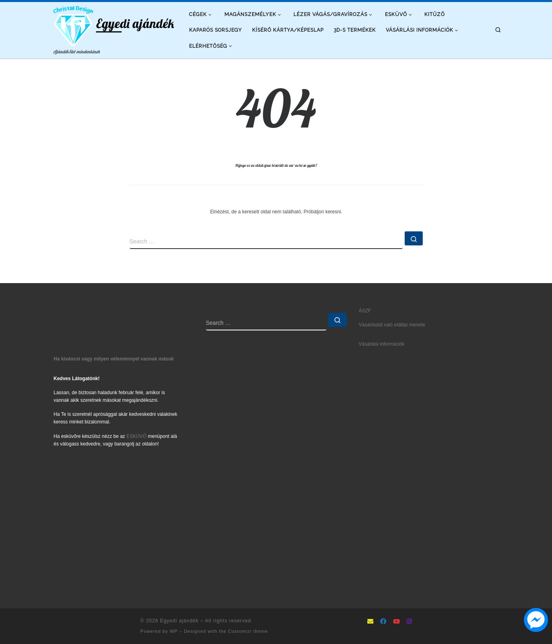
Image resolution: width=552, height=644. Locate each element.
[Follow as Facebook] (383, 622)
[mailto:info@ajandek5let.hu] (370, 622)
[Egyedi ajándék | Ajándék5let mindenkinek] (73, 24)
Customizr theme (248, 631)
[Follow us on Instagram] (409, 622)
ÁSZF (365, 311)
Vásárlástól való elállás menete (392, 325)
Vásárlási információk (382, 344)
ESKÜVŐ (136, 436)
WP (174, 631)
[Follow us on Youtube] (396, 622)
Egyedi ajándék (179, 621)
